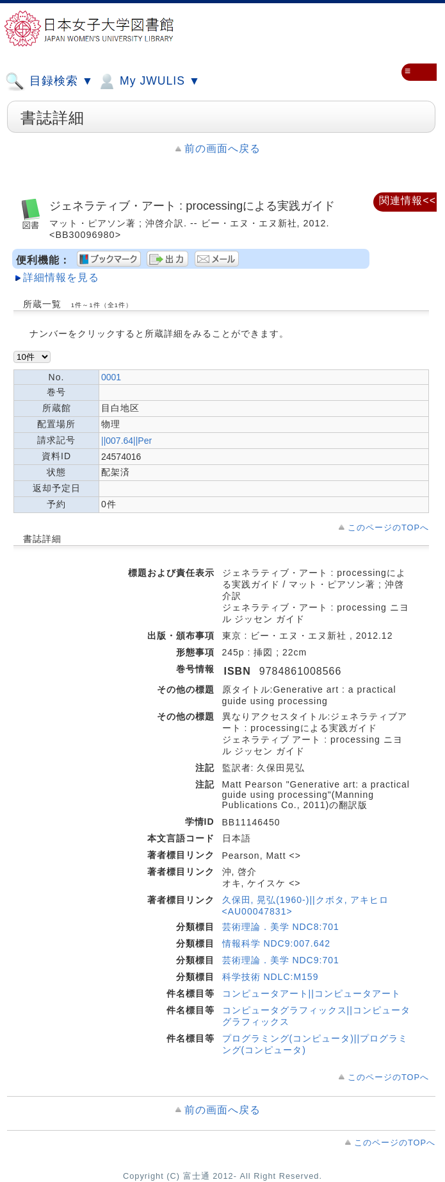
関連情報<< (407, 200)
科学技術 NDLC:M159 (270, 977)
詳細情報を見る (61, 277)
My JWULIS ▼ (148, 81)
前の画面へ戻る (222, 148)
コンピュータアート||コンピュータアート (311, 993)
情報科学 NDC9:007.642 (276, 943)
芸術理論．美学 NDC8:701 (280, 927)
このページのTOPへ (388, 527)
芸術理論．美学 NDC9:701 (280, 960)
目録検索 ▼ (49, 81)
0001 (111, 377)
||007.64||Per (126, 440)
